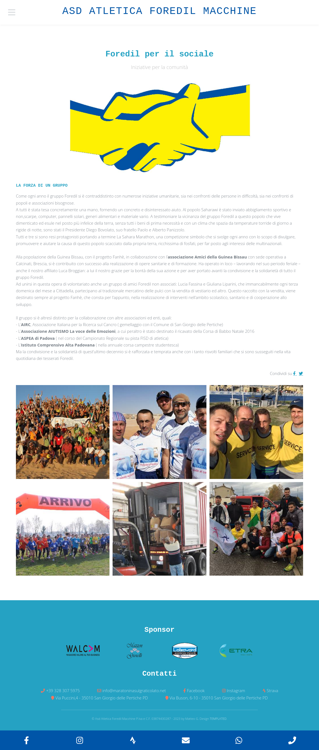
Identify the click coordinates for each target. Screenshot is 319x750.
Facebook (195, 690)
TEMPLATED (218, 718)
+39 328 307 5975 (63, 690)
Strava (272, 690)
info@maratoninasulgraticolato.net (134, 690)
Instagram (236, 690)
